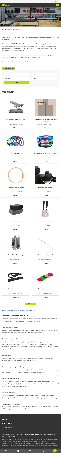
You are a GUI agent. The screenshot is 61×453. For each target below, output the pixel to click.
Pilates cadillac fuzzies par (45, 221)
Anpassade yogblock (25, 443)
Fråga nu (16, 127)
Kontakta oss (7, 423)
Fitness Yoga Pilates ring (15, 153)
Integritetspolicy (11, 436)
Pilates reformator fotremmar (16, 288)
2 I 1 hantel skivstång (21, 439)
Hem (5, 29)
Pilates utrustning (17, 61)
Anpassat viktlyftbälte (38, 443)
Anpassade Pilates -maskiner (10, 443)
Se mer (44, 441)
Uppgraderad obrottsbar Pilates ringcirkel (45, 153)
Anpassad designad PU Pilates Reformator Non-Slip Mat (45, 120)
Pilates (14, 29)
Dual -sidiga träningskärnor (45, 288)
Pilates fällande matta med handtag (15, 119)
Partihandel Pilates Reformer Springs (16, 255)
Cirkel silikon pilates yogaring (16, 187)
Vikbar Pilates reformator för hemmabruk (29, 441)
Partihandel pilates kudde (45, 187)
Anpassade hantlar (20, 445)
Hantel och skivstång (8, 445)
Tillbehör (19, 29)
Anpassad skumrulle (50, 443)
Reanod (4, 436)
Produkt (9, 29)
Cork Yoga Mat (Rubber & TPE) (36, 439)
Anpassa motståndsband (33, 445)
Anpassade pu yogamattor (9, 441)
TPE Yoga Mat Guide (51, 439)
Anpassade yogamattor (47, 445)
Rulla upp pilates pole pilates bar (45, 255)
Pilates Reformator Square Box (15, 221)
